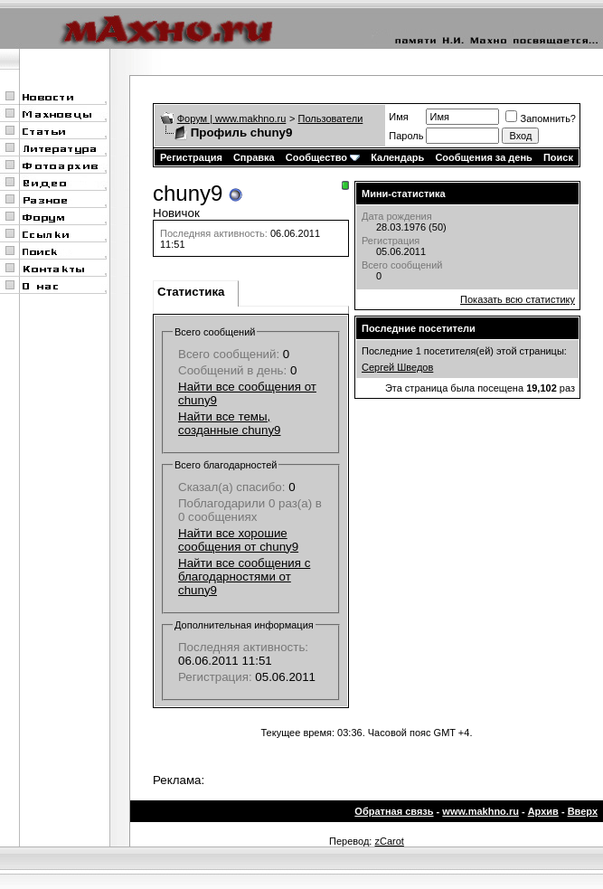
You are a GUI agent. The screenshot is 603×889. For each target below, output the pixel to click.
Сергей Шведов (397, 367)
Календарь (397, 157)
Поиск (558, 157)
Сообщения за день (483, 157)
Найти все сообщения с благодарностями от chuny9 (244, 576)
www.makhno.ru (480, 811)
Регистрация (191, 157)
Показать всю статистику (517, 299)
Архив (543, 811)
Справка (254, 157)
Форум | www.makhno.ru (232, 118)
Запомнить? (540, 118)
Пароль (406, 135)
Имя (398, 116)
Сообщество (323, 157)
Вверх (583, 811)
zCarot (388, 841)
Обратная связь (393, 811)
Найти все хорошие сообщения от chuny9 (238, 539)
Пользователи (330, 118)
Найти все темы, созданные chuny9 (229, 423)
